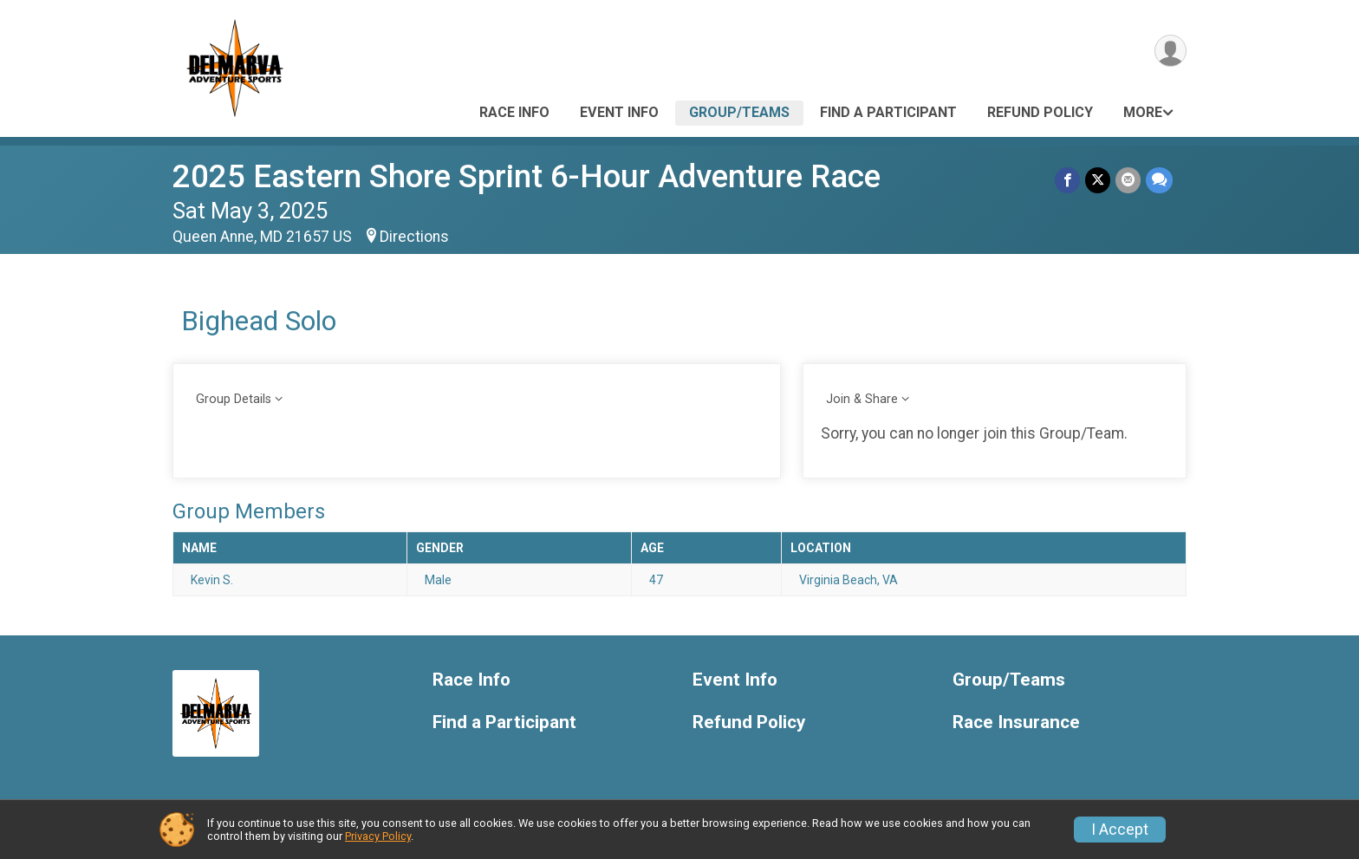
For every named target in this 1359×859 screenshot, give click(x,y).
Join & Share (862, 399)
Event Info (619, 112)
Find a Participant (888, 112)
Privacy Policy (378, 836)
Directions (414, 236)
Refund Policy (1040, 112)
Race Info (514, 112)
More (1142, 112)
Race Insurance (1016, 722)
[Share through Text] (1159, 179)
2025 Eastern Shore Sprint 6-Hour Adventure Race (526, 176)
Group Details (233, 399)
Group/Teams (739, 112)
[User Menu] (1170, 51)
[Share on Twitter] (1097, 179)
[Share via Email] (1128, 179)
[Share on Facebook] (1067, 179)
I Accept (1119, 829)
